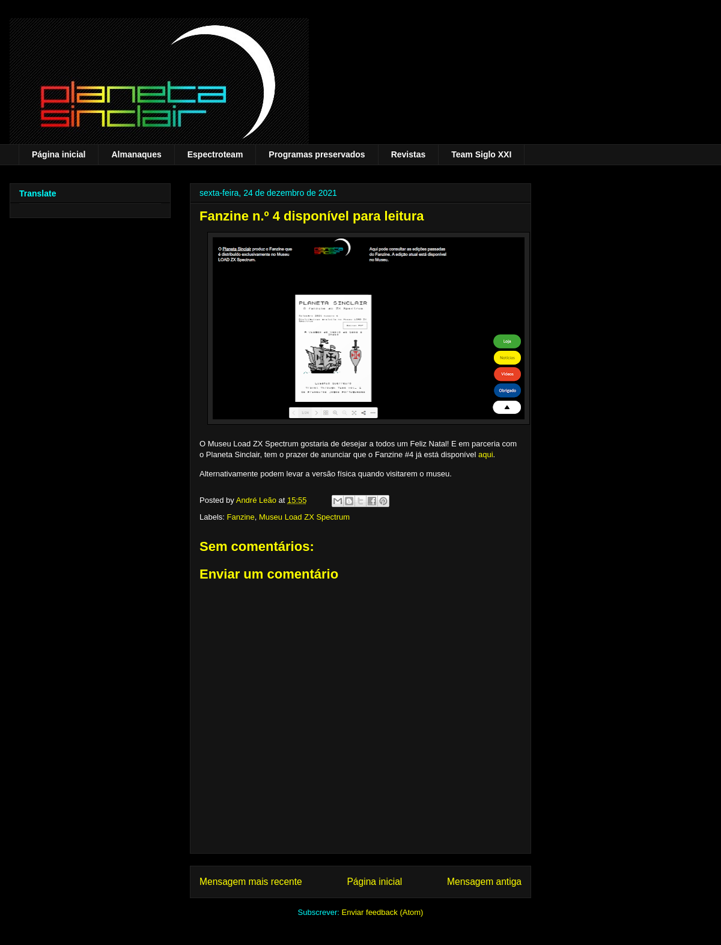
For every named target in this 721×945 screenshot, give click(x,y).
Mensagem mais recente (250, 882)
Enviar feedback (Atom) (383, 912)
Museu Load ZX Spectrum (304, 516)
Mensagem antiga (484, 882)
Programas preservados (317, 154)
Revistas (408, 154)
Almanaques (136, 154)
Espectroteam (215, 154)
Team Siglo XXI (481, 154)
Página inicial (58, 154)
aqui (485, 454)
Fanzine (241, 516)
